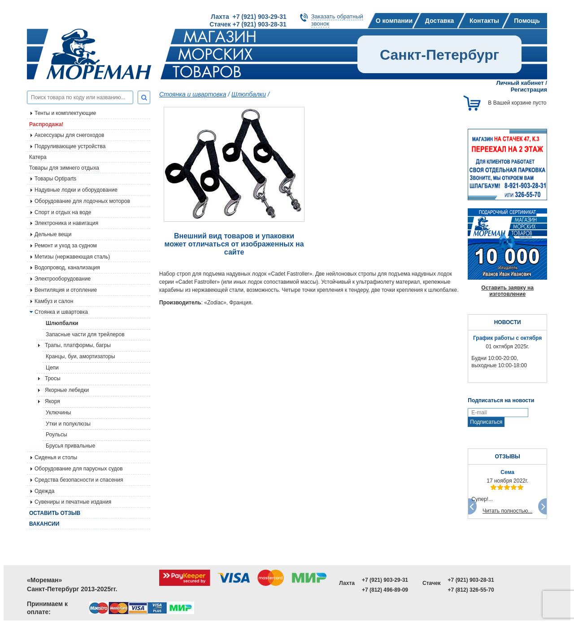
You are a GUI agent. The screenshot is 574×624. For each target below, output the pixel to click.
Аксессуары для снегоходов (69, 135)
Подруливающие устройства (70, 146)
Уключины (58, 412)
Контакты (484, 20)
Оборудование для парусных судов (79, 469)
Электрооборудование (63, 279)
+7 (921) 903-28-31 (471, 580)
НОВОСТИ (507, 322)
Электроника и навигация (66, 223)
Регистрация (529, 89)
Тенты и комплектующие (65, 113)
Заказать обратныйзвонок (337, 20)
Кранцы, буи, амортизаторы (80, 356)
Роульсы (56, 434)
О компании (394, 20)
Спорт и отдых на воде (63, 212)
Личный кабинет (520, 82)
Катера (38, 157)
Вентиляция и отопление (66, 290)
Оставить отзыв (54, 513)
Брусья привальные (70, 446)
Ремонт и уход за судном (66, 245)
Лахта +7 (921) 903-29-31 (248, 16)
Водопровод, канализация (67, 267)
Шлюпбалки (62, 323)
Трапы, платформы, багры (78, 345)
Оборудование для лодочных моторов (82, 201)
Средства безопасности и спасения (79, 480)
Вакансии (44, 524)
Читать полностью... (508, 511)
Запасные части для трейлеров (85, 334)
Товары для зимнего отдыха (64, 168)
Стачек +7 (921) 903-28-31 (247, 24)
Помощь (527, 20)
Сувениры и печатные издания (73, 502)
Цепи (52, 368)
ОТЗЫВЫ (507, 456)
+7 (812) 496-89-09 (385, 590)
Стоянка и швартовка (192, 94)
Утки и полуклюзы (68, 424)
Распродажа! (46, 124)
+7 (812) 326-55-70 (471, 590)
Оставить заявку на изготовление (507, 291)
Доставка (439, 20)
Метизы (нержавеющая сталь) (72, 257)
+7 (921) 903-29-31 (385, 580)
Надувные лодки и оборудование (76, 190)
